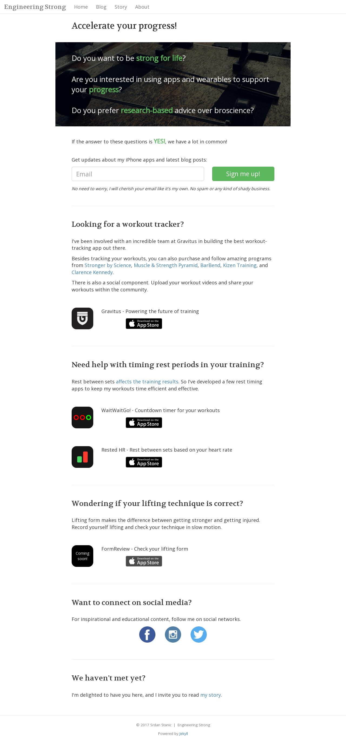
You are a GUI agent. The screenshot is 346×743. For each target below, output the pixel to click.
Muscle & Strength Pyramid (166, 265)
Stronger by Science (108, 265)
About (142, 7)
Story (121, 7)
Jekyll (183, 733)
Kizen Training (240, 265)
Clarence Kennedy (92, 272)
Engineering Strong (35, 7)
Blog (101, 7)
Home (81, 7)
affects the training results (147, 381)
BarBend (210, 265)
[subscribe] (243, 174)
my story (210, 695)
